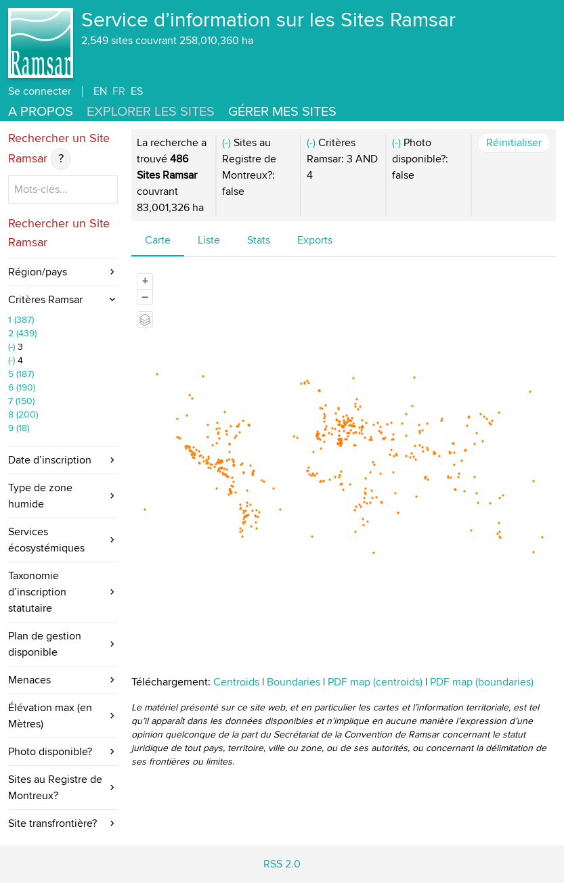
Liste (209, 240)
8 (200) (23, 414)
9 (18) (18, 428)
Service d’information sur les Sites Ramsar (268, 20)
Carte (158, 240)
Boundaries (293, 682)
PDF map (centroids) (376, 682)
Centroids (236, 682)
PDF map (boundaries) (482, 682)
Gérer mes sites (282, 112)
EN (100, 91)
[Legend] (144, 319)
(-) (13, 347)
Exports (314, 240)
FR (118, 91)
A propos (40, 112)
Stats (258, 240)
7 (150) (21, 401)
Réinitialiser (514, 143)
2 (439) (22, 333)
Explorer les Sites (151, 112)
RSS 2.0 (282, 864)
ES (137, 91)
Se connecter (39, 91)
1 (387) (21, 319)
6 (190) (21, 387)
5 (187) (21, 374)
